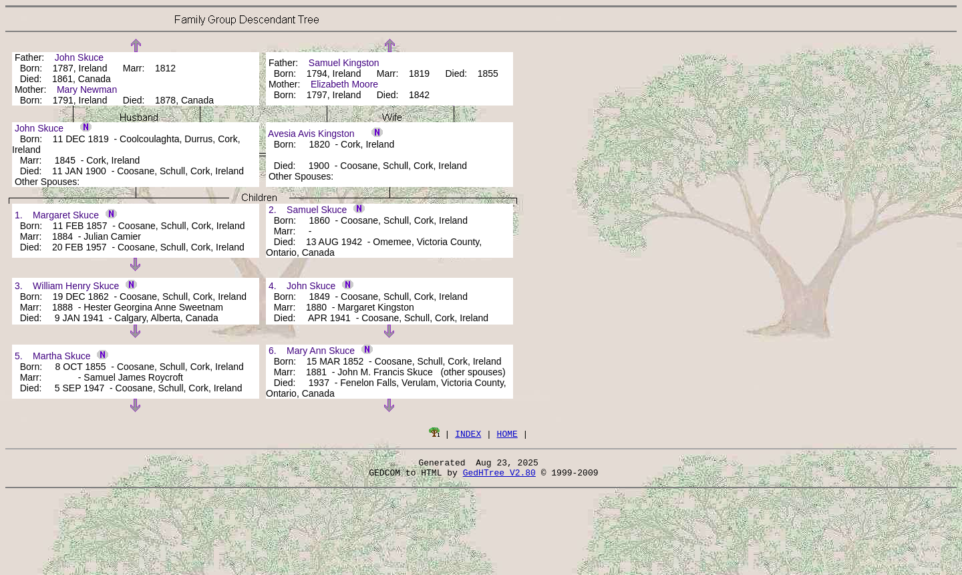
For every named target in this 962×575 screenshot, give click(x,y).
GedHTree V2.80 (499, 476)
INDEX (468, 433)
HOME (507, 433)
